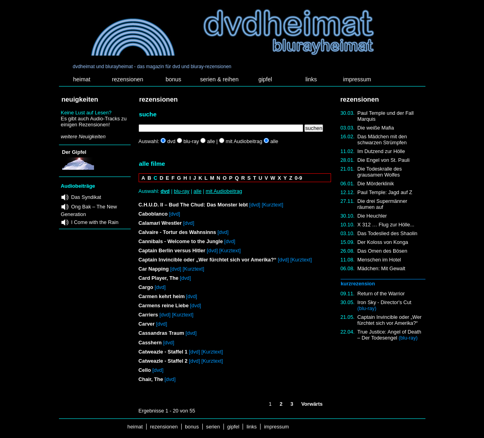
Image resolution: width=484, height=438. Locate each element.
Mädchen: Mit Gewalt (381, 268)
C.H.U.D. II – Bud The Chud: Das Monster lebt (193, 205)
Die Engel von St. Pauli (383, 160)
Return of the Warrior (381, 294)
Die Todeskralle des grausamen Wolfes (379, 172)
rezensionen (127, 79)
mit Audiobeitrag (224, 191)
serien (213, 427)
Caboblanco (153, 214)
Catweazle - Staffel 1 (163, 352)
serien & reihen (219, 79)
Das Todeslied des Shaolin (387, 233)
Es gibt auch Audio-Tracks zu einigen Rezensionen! (94, 122)
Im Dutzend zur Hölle (381, 151)
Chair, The (151, 379)
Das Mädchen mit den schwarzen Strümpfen (382, 139)
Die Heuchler (372, 216)
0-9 (298, 178)
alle (198, 191)
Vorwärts (312, 404)
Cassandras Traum (161, 333)
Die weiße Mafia (375, 128)
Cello (145, 370)
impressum (357, 79)
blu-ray (181, 191)
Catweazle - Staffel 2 (163, 361)
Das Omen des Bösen (382, 251)
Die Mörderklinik (375, 184)
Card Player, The (158, 278)
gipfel (265, 79)
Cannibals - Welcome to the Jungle (181, 241)
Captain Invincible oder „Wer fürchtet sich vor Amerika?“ (389, 320)
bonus (173, 79)
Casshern (150, 343)
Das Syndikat (86, 197)
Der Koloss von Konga (382, 242)
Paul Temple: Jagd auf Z (384, 192)
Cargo (146, 287)
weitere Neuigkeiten (83, 136)
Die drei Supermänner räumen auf (382, 204)
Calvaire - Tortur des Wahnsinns (177, 232)
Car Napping (154, 269)
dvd (165, 191)
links (311, 79)
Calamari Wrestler (160, 223)
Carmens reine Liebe (164, 305)
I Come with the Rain (95, 222)
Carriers (148, 315)
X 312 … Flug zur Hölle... (385, 225)
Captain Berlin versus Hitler (172, 250)
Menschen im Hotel (379, 260)
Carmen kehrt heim (162, 296)
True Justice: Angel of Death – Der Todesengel (389, 335)
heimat (81, 79)
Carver (147, 324)
